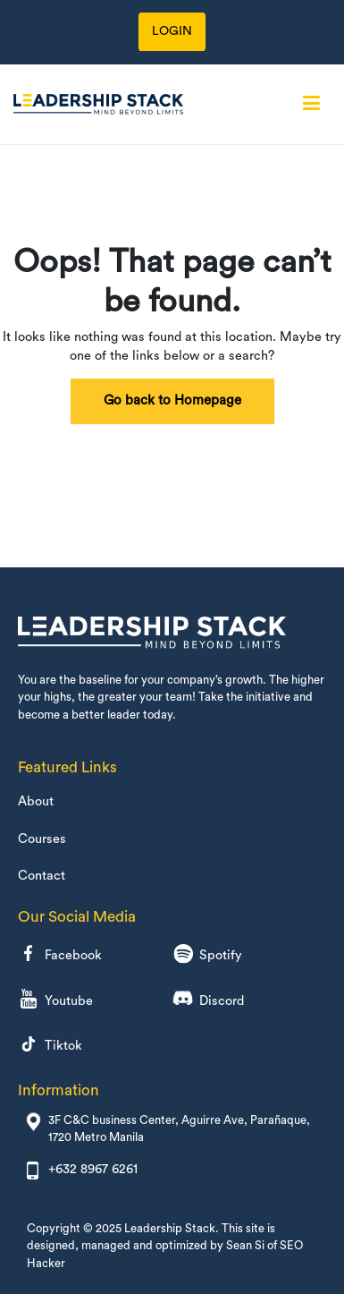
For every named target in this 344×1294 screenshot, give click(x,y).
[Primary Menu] (311, 103)
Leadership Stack (169, 1228)
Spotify (207, 956)
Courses (42, 839)
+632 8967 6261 (93, 1169)
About (36, 801)
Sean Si (245, 1245)
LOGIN (172, 31)
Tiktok (50, 1046)
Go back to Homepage (172, 400)
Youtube (55, 1001)
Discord (208, 1001)
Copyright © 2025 (75, 1228)
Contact (41, 875)
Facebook (60, 956)
